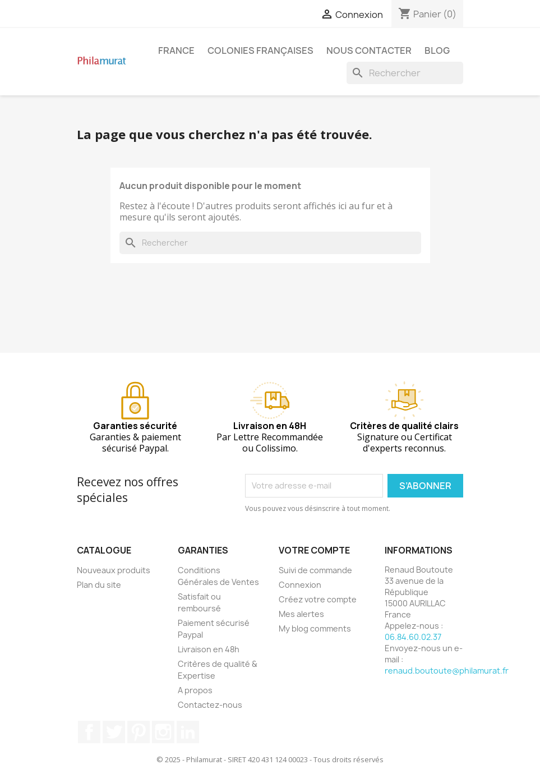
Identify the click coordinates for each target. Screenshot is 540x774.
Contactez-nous (210, 704)
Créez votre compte (318, 599)
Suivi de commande (315, 570)
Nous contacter (369, 50)
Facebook (89, 732)
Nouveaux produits (113, 570)
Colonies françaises (260, 50)
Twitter (114, 732)
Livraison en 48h (208, 649)
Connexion (300, 584)
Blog (437, 50)
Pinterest (138, 732)
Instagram (163, 732)
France (176, 50)
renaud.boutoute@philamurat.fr (447, 670)
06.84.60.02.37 (413, 637)
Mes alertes (301, 614)
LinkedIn (188, 732)
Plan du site (99, 584)
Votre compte (314, 550)
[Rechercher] (405, 73)
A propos (195, 690)
